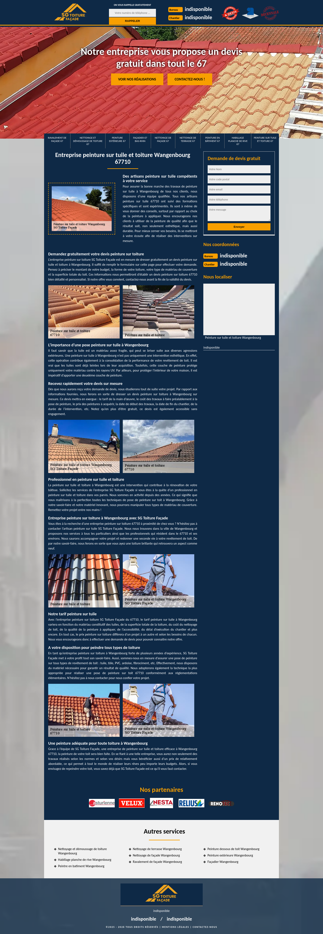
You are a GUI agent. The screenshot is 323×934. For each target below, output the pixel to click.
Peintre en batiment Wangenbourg (81, 866)
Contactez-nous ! (190, 79)
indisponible (198, 9)
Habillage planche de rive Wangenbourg (84, 860)
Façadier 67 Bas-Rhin (140, 139)
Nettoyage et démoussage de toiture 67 (87, 141)
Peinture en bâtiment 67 (212, 139)
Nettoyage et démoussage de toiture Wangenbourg (82, 851)
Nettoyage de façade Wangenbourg (156, 855)
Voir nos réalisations (137, 79)
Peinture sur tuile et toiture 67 (265, 139)
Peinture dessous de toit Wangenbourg (233, 849)
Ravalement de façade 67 (57, 139)
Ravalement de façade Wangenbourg (157, 862)
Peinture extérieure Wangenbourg (230, 855)
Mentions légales (175, 927)
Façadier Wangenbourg (222, 862)
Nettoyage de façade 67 (163, 139)
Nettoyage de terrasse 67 (188, 139)
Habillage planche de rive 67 (238, 141)
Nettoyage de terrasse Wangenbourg (157, 849)
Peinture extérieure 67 (117, 139)
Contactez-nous (205, 927)
